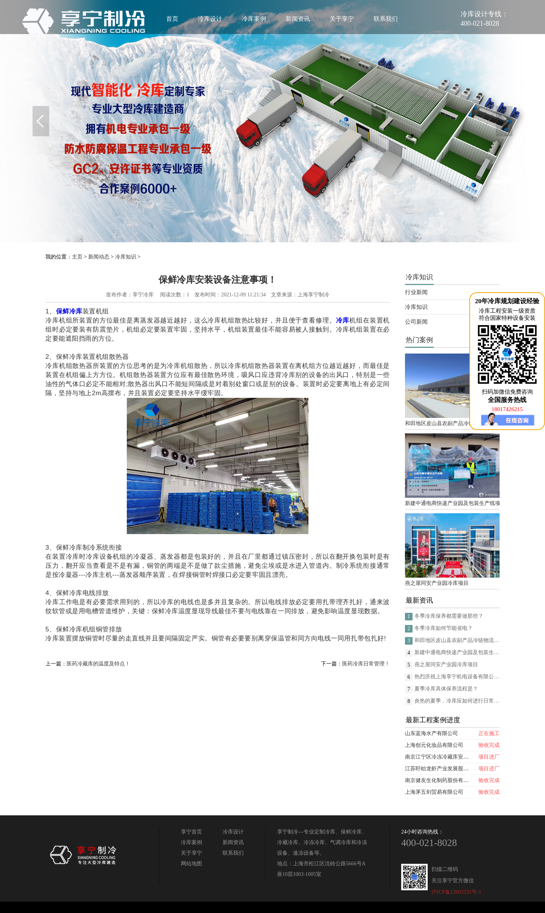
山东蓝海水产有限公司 (431, 733)
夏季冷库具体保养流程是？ (446, 689)
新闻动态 (98, 257)
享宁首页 (191, 832)
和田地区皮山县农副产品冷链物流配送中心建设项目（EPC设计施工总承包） (452, 423)
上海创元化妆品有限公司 (434, 745)
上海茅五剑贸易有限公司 (434, 792)
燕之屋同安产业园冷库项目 (437, 583)
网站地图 (191, 863)
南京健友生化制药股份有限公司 (442, 780)
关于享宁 (342, 19)
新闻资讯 (298, 19)
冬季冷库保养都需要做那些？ (448, 616)
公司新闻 (416, 322)
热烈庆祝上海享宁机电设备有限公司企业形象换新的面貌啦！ (457, 676)
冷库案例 (254, 19)
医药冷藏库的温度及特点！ (98, 664)
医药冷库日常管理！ (366, 664)
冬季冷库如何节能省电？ (443, 628)
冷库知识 (125, 257)
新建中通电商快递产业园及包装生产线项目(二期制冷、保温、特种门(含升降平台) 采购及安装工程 (452, 503)
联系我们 (386, 19)
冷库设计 (210, 19)
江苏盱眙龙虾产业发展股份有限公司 (447, 768)
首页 (172, 19)
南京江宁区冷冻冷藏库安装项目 (442, 757)
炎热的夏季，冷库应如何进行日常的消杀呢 (457, 701)
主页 (77, 257)
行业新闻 (416, 292)
